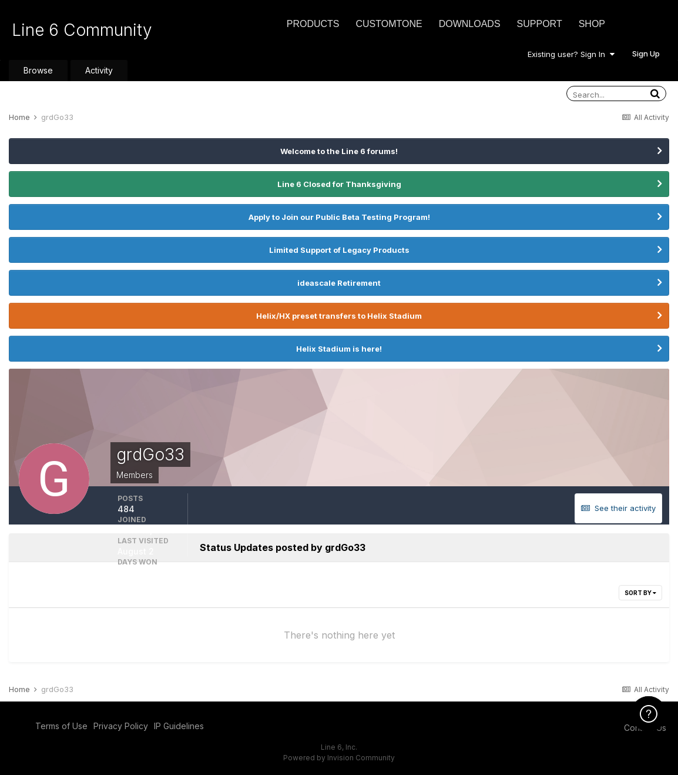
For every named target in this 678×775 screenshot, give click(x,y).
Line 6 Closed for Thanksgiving (339, 184)
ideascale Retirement (339, 283)
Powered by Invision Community (339, 757)
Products (313, 24)
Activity (99, 70)
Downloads (470, 24)
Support (539, 24)
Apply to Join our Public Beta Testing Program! (339, 217)
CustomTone (388, 24)
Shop (592, 24)
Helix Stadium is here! (339, 348)
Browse (38, 70)
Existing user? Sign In (571, 54)
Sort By (640, 592)
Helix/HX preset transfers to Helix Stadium (339, 315)
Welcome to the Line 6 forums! (339, 151)
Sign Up (646, 53)
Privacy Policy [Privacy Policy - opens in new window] (120, 726)
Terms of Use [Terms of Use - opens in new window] (61, 726)
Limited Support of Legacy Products (339, 250)
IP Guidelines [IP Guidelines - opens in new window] (179, 726)
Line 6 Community (82, 30)
